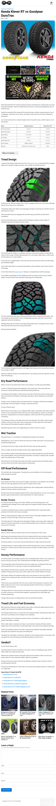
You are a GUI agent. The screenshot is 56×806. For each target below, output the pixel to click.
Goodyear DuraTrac (32, 163)
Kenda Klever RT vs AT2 (10, 674)
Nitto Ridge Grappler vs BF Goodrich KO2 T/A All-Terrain (27, 76)
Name (2, 765)
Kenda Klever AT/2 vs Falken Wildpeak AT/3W (16, 687)
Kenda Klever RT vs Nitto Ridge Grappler (15, 680)
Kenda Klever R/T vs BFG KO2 (12, 677)
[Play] (42, 69)
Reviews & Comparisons (7, 8)
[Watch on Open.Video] (13, 97)
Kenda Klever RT (18, 272)
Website (3, 780)
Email (2, 773)
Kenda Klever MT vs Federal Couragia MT (15, 683)
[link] (7, 76)
